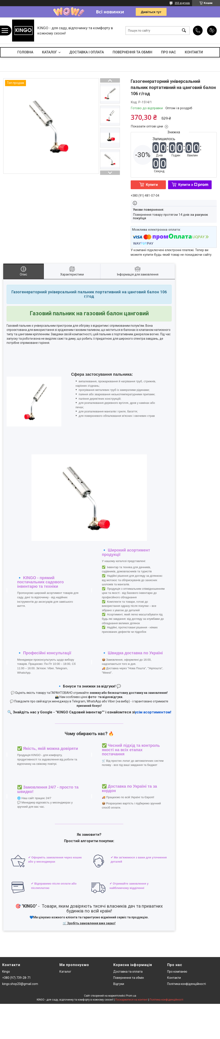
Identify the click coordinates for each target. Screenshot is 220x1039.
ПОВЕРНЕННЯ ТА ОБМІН (132, 52)
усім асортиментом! (153, 712)
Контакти (174, 977)
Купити (152, 185)
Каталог (65, 971)
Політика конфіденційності (186, 984)
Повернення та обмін (128, 977)
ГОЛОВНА (25, 52)
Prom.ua (131, 995)
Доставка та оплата (128, 971)
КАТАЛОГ (49, 52)
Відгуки (118, 984)
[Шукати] (184, 31)
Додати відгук (212, 30)
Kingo (6, 971)
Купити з (193, 185)
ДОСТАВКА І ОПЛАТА (86, 52)
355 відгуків (182, 3)
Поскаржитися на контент (131, 999)
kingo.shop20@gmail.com (20, 984)
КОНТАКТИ (194, 52)
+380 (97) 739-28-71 (16, 977)
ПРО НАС (168, 52)
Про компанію (177, 971)
